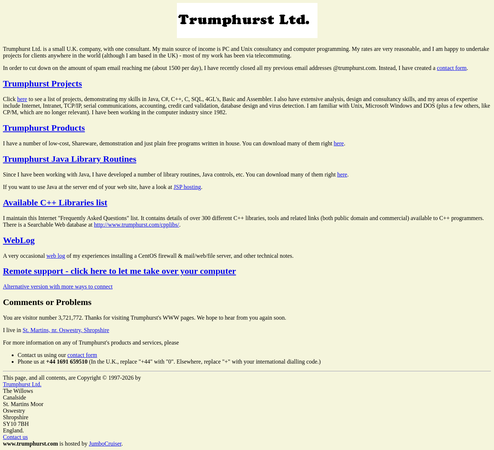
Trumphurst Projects (42, 83)
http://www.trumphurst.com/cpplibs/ (136, 225)
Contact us (15, 437)
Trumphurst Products (44, 128)
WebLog (19, 240)
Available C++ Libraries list (55, 202)
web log (56, 256)
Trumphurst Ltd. (22, 384)
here (22, 99)
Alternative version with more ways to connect (57, 286)
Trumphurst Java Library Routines (69, 159)
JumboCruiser (105, 443)
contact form (452, 68)
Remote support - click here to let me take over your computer (119, 271)
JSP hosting (187, 187)
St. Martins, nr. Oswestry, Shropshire (66, 330)
